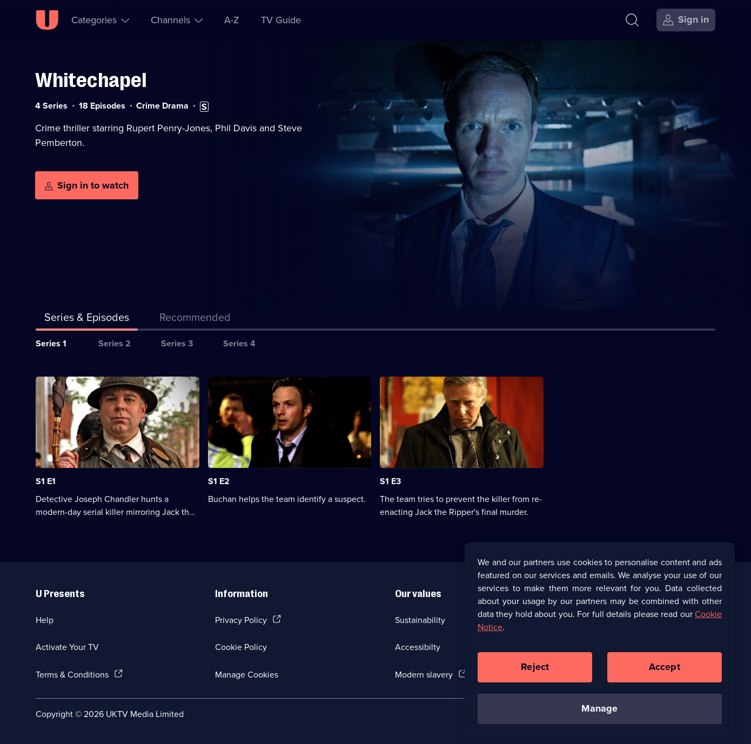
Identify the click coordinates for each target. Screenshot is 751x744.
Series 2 (114, 343)
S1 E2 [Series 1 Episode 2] (219, 481)
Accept (664, 672)
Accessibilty (417, 647)
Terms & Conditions (72, 674)
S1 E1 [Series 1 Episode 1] (46, 481)
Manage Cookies (246, 674)
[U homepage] (47, 20)
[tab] (195, 319)
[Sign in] (685, 20)
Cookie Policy (241, 647)
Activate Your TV (67, 647)
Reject (535, 672)
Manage (599, 713)
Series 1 (51, 343)
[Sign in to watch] (86, 185)
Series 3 (177, 343)
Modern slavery (424, 674)
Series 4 (239, 343)
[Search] (634, 20)
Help (44, 620)
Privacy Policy (241, 620)
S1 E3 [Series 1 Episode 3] (390, 481)
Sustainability (420, 620)
